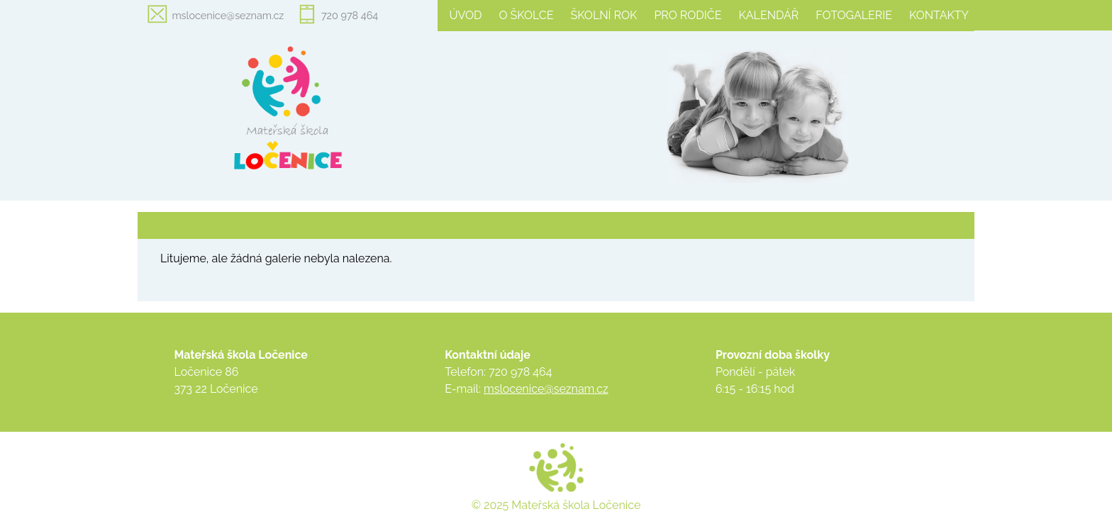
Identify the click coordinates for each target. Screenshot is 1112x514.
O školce (526, 15)
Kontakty (939, 15)
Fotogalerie (854, 15)
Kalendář (768, 15)
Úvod (465, 15)
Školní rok (604, 15)
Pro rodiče (687, 15)
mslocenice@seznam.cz (228, 15)
